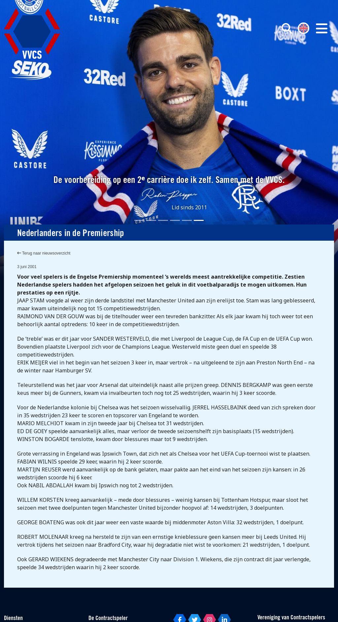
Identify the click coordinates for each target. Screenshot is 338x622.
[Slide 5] (187, 220)
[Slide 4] (175, 220)
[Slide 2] (151, 220)
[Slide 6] (199, 220)
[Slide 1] (139, 220)
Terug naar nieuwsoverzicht (43, 253)
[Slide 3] (163, 220)
